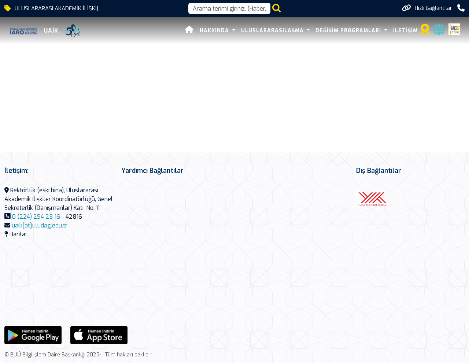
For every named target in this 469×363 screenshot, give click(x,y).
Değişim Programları (349, 30)
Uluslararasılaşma (273, 30)
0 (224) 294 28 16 (36, 217)
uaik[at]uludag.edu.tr (39, 225)
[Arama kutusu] (229, 8)
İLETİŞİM (405, 30)
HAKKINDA (215, 30)
